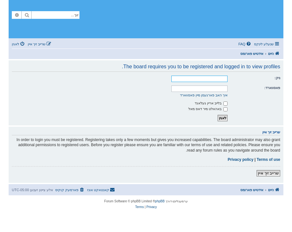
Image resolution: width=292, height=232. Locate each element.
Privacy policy (240, 159)
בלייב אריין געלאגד (211, 103)
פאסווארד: (272, 88)
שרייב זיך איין (268, 173)
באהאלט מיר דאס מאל (208, 109)
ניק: (277, 78)
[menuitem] (245, 44)
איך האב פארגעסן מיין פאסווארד (204, 95)
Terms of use (268, 159)
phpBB (160, 201)
